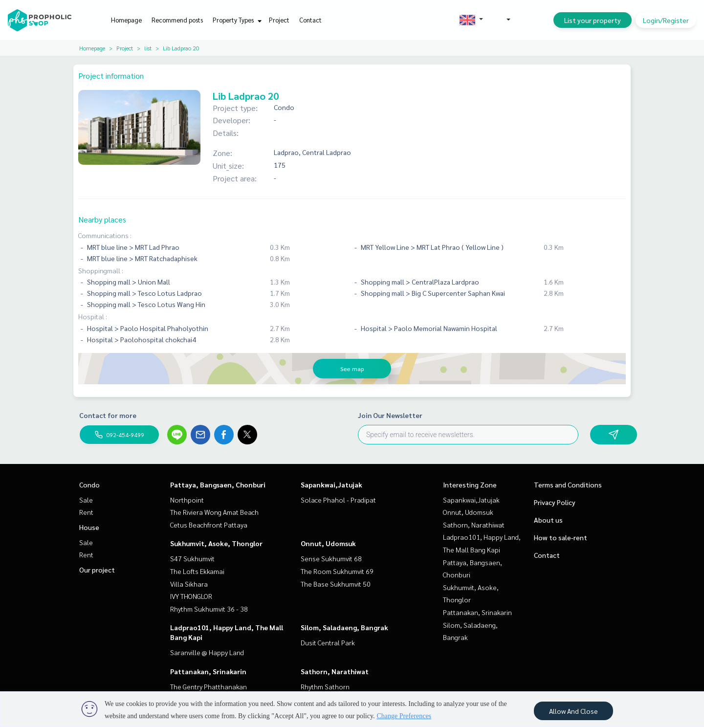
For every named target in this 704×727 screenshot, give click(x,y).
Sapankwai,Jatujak (331, 484)
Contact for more (107, 415)
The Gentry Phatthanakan (208, 686)
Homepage (126, 20)
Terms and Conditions (568, 484)
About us (548, 519)
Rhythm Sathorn (325, 686)
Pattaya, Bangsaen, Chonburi (217, 484)
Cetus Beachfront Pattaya (208, 524)
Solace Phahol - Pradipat (338, 499)
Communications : (105, 235)
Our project (97, 569)
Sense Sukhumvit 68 (331, 558)
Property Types (236, 20)
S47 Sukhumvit (192, 558)
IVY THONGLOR (191, 596)
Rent (86, 511)
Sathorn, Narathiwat (335, 671)
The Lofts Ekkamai (197, 571)
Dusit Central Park (328, 642)
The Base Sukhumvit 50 (336, 583)
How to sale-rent (560, 537)
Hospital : (92, 316)
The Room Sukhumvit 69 (337, 571)
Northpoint (187, 499)
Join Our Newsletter (390, 415)
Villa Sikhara (189, 583)
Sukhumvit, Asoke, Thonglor (216, 543)
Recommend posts (177, 20)
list (148, 48)
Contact (310, 20)
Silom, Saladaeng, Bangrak (344, 627)
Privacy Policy (554, 502)
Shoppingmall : (100, 270)
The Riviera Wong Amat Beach (214, 511)
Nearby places (102, 219)
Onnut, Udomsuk (328, 543)
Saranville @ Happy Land (207, 652)
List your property (592, 20)
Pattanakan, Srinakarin (208, 671)
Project (279, 20)
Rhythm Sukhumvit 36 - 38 (209, 608)
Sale (86, 499)
